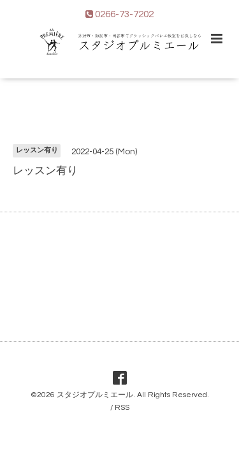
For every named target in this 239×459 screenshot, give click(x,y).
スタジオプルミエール (95, 395)
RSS (122, 408)
